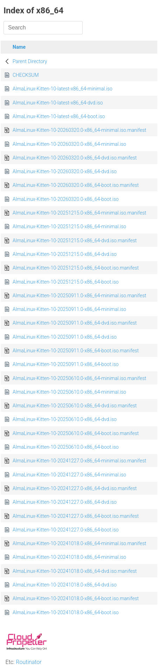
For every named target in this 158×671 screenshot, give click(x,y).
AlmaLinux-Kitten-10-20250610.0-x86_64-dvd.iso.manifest (75, 405)
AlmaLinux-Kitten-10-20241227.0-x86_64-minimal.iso (69, 474)
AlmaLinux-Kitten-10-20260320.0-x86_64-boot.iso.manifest (76, 185)
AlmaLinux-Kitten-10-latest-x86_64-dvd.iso (58, 103)
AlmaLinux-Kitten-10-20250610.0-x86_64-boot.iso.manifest (76, 433)
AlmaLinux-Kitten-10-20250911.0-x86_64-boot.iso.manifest (76, 350)
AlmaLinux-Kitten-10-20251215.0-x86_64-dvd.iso (65, 254)
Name (19, 47)
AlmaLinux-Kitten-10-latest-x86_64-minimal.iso (62, 89)
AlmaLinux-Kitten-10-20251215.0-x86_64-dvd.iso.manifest (75, 240)
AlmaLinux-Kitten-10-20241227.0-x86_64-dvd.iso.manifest (75, 488)
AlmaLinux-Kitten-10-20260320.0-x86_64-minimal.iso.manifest (79, 130)
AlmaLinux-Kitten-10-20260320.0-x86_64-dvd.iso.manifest (75, 158)
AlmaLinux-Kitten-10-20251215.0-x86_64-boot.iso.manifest (76, 268)
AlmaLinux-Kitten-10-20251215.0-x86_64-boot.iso (66, 282)
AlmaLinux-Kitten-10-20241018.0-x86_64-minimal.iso (69, 557)
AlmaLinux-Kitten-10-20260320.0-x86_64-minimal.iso (69, 144)
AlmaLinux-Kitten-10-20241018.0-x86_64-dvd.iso (65, 585)
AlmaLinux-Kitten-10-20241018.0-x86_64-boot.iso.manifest (76, 598)
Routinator (28, 662)
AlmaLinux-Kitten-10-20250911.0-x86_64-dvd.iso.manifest (75, 323)
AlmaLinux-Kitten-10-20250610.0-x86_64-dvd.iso (65, 419)
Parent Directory (30, 61)
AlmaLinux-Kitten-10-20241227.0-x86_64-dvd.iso (65, 502)
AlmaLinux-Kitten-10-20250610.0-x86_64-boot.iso (66, 447)
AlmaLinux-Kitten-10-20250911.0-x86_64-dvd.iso (65, 337)
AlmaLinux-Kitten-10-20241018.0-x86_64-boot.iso (66, 612)
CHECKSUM (26, 75)
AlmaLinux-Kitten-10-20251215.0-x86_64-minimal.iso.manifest (79, 213)
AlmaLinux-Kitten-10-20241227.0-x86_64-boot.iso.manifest (76, 516)
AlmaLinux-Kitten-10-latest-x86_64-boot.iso (59, 116)
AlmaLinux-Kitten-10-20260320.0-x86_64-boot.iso (66, 199)
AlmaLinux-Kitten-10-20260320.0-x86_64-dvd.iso (65, 171)
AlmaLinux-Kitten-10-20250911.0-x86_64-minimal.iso (69, 309)
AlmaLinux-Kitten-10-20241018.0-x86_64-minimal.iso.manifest (79, 543)
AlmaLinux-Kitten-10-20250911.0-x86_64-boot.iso (66, 364)
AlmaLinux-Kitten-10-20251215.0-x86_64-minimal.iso (69, 226)
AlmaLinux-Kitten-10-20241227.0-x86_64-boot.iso (66, 530)
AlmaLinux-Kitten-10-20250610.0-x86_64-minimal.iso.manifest (79, 378)
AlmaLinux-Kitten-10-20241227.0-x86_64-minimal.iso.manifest (79, 460)
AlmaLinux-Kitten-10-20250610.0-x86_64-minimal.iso (69, 392)
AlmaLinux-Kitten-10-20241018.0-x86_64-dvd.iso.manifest (75, 571)
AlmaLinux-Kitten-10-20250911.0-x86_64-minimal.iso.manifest (79, 295)
